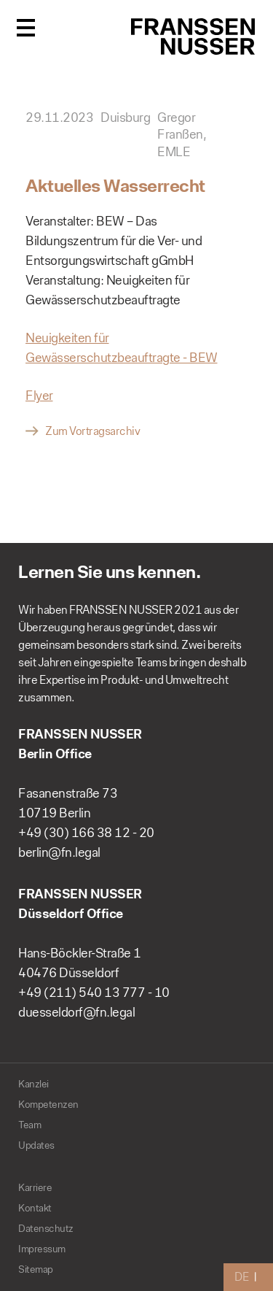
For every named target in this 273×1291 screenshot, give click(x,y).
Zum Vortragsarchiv (92, 431)
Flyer (39, 396)
